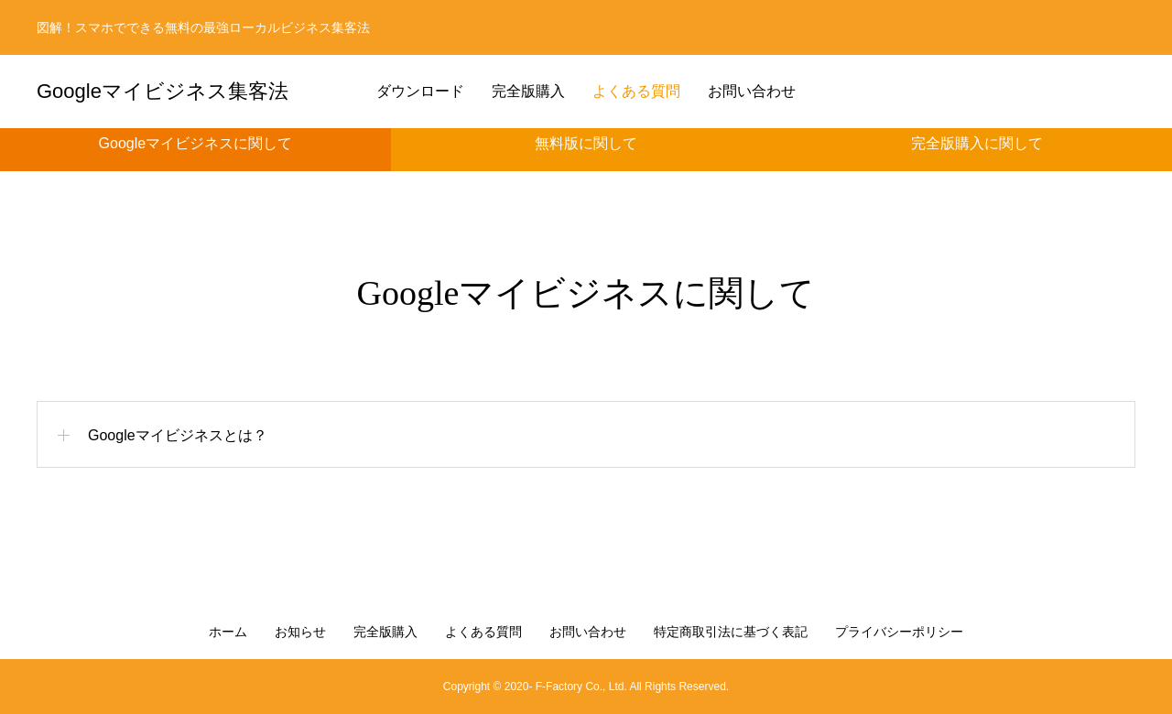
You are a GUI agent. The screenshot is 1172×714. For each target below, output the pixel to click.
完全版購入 (528, 91)
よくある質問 (636, 91)
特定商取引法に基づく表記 (731, 631)
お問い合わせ (752, 91)
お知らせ (300, 631)
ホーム (228, 631)
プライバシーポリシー (899, 631)
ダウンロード (420, 91)
